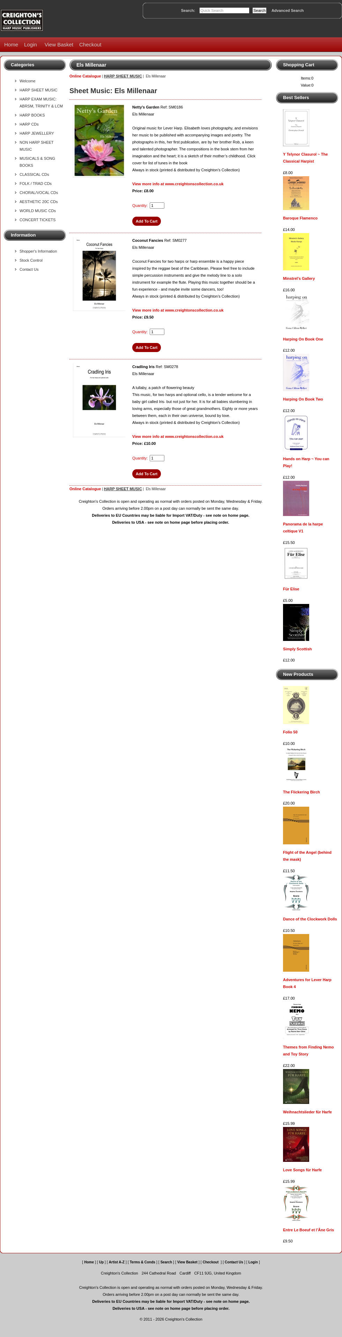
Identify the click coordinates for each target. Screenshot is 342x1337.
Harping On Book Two (303, 399)
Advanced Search (288, 10)
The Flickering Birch (301, 792)
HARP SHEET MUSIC (38, 90)
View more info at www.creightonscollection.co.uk (178, 184)
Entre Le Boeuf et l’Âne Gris (308, 1230)
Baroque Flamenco (300, 218)
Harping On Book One (303, 339)
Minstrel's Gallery (299, 278)
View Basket (59, 44)
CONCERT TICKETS (37, 220)
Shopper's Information (38, 251)
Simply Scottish (297, 649)
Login (30, 44)
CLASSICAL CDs (34, 174)
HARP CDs (29, 124)
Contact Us (29, 269)
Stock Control (31, 260)
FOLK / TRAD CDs (36, 183)
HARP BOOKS (32, 115)
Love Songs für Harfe (302, 1170)
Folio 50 (290, 732)
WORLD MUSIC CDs (38, 211)
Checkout (90, 44)
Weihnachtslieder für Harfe (307, 1112)
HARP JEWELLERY (37, 133)
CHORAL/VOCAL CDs (39, 193)
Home (11, 44)
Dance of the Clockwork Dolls (310, 919)
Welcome (28, 81)
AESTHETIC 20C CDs (39, 202)
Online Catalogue (85, 76)
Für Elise (291, 589)
